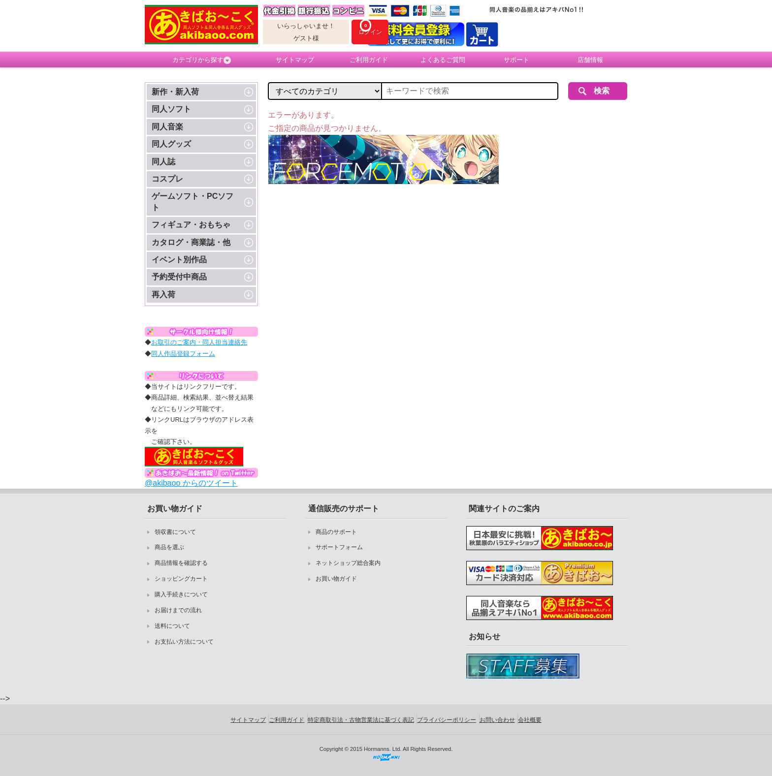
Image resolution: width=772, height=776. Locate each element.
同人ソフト (171, 109)
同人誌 (163, 161)
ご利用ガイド (369, 59)
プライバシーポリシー (446, 720)
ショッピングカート (181, 578)
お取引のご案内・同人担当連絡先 (199, 342)
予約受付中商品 (179, 277)
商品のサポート (336, 531)
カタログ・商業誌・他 (191, 242)
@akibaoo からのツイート (191, 483)
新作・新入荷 (175, 92)
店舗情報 (590, 59)
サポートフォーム (339, 547)
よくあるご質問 (442, 59)
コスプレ (167, 179)
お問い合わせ (497, 720)
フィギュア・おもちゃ (191, 224)
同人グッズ (171, 144)
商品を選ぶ (169, 547)
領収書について (175, 531)
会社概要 (530, 720)
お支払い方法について (184, 641)
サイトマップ (295, 59)
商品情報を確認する (181, 562)
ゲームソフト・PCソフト (192, 201)
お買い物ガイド (336, 578)
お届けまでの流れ (178, 610)
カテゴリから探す (201, 60)
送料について (172, 625)
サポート (516, 59)
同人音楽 (167, 127)
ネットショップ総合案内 (348, 562)
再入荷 (163, 294)
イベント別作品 (179, 259)
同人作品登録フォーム (183, 353)
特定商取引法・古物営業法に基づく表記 (361, 720)
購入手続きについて (181, 594)
